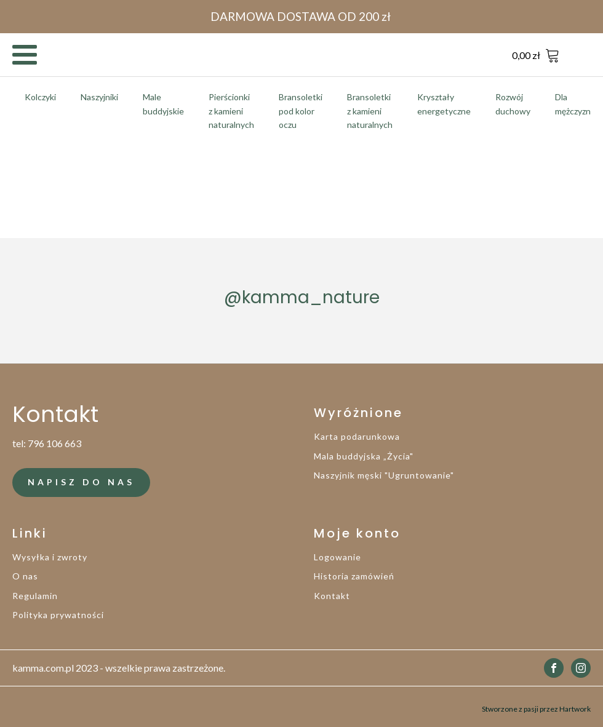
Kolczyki (40, 97)
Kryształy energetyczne (444, 104)
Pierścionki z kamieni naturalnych (231, 111)
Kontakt (332, 595)
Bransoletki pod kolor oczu (300, 111)
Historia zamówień (354, 576)
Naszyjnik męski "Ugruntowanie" (384, 475)
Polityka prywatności (58, 614)
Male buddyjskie (163, 104)
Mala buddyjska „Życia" (363, 456)
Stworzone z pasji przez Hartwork (536, 706)
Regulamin (35, 595)
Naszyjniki (99, 97)
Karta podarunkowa (357, 436)
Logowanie (337, 557)
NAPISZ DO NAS (81, 482)
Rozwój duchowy (512, 104)
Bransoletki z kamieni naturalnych (370, 111)
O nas (25, 576)
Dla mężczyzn (573, 104)
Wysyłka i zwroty (49, 557)
